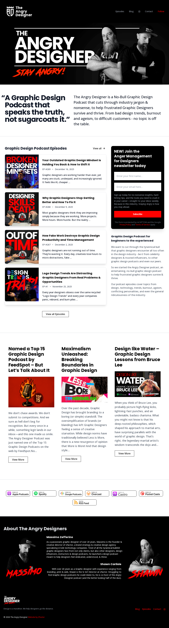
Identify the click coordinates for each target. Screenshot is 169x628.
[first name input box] (137, 176)
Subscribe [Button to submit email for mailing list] (137, 214)
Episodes (119, 11)
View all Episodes (55, 314)
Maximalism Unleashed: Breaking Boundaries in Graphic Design (79, 360)
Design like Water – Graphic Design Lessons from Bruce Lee (137, 357)
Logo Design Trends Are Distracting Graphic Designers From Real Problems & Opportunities (71, 277)
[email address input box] (137, 187)
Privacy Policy (125, 224)
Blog (131, 11)
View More (18, 459)
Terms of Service (142, 224)
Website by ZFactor (36, 617)
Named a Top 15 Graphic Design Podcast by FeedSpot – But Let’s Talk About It (29, 360)
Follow (161, 11)
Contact (149, 11)
